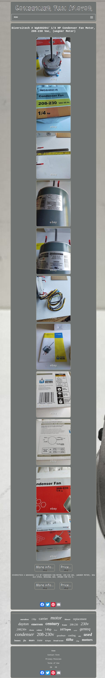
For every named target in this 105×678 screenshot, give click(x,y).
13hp (33, 619)
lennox (17, 640)
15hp (77, 641)
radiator (39, 630)
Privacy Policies (53, 659)
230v (85, 623)
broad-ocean (58, 641)
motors (87, 640)
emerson (37, 624)
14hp (48, 629)
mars (31, 640)
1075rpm (65, 629)
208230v (21, 629)
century (52, 623)
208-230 (74, 624)
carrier (43, 618)
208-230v (45, 634)
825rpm (48, 641)
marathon (24, 619)
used (88, 634)
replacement (80, 618)
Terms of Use (53, 663)
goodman (61, 635)
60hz (69, 640)
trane (39, 640)
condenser (24, 634)
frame (64, 625)
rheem (31, 630)
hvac (55, 630)
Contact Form (53, 655)
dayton (23, 624)
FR (56, 667)
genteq (85, 629)
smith (75, 630)
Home (54, 651)
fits (24, 640)
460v (79, 636)
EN (51, 667)
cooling (72, 635)
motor (56, 617)
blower (67, 619)
